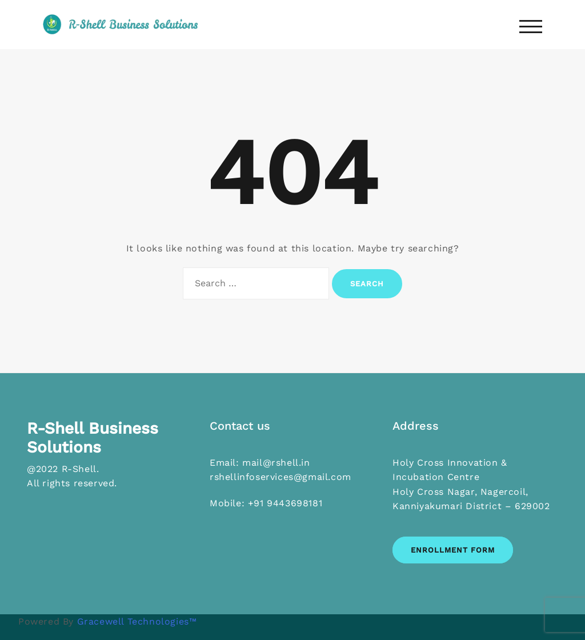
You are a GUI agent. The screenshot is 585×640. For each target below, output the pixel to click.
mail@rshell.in (276, 462)
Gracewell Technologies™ (137, 621)
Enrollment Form (453, 550)
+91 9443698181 (285, 503)
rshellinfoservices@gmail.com (280, 476)
